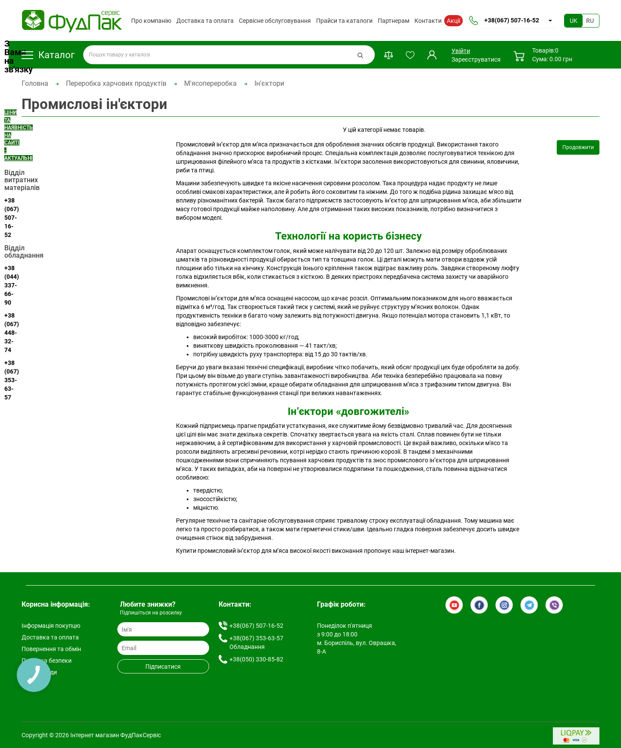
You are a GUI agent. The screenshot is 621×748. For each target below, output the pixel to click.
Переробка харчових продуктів (116, 83)
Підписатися (163, 666)
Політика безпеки (47, 660)
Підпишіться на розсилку (151, 613)
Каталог (48, 55)
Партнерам (393, 20)
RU (590, 20)
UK (573, 20)
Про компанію (151, 20)
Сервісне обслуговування (275, 20)
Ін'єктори (269, 83)
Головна (35, 83)
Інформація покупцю (51, 625)
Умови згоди (39, 672)
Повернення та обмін (51, 648)
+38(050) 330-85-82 (256, 659)
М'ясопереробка (210, 83)
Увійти (460, 50)
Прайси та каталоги (344, 20)
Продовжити (578, 147)
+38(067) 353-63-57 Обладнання (256, 642)
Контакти (428, 20)
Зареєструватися (476, 59)
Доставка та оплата (205, 20)
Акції (453, 20)
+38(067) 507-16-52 (511, 20)
